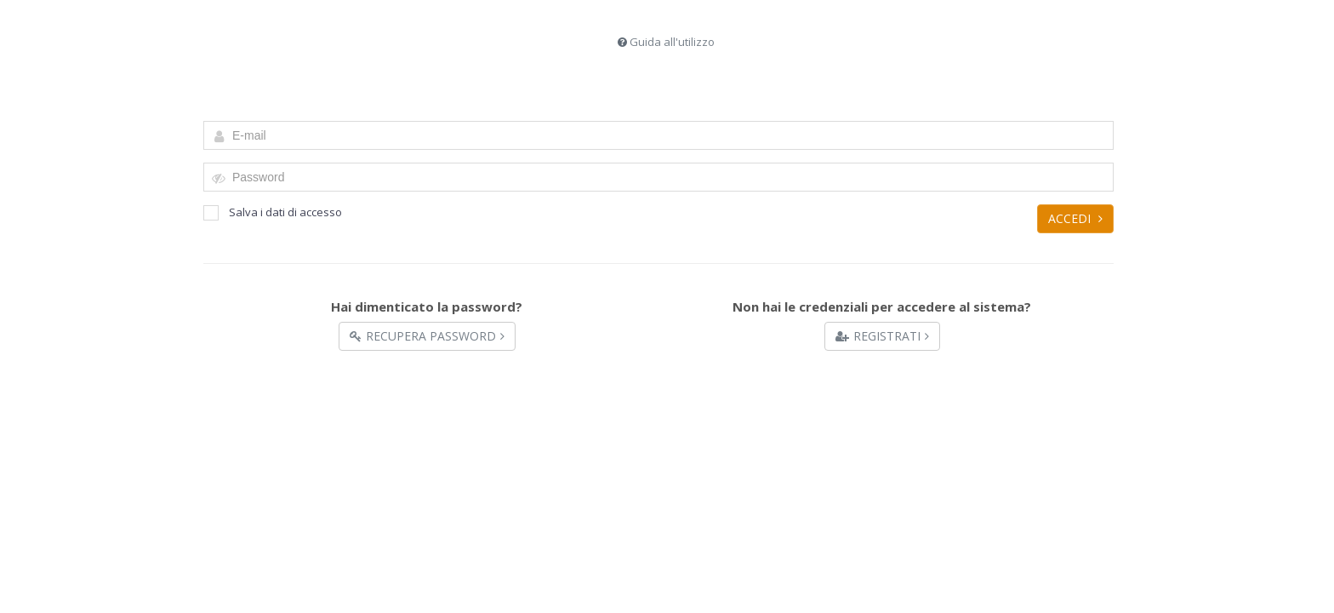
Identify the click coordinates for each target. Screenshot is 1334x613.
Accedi (1075, 218)
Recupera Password (427, 336)
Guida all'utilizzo (672, 41)
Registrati (882, 336)
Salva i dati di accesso (272, 212)
